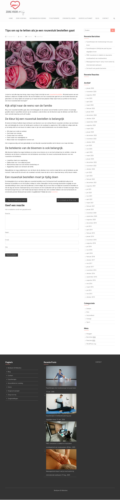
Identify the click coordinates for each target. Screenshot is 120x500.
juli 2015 (88, 290)
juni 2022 (89, 173)
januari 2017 (90, 267)
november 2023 (91, 139)
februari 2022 (90, 179)
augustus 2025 (91, 95)
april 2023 (89, 152)
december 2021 (91, 183)
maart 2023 (89, 156)
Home (11, 18)
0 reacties (29, 37)
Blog (97, 18)
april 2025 (89, 102)
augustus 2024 (91, 125)
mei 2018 (89, 250)
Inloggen (89, 334)
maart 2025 (89, 105)
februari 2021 (90, 206)
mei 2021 (89, 196)
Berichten (91, 337)
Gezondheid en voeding (38, 18)
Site (6, 247)
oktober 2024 (90, 119)
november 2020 (91, 213)
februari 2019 (90, 233)
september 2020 (91, 216)
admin (21, 37)
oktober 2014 (90, 297)
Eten (87, 312)
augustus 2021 (91, 186)
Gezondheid (40, 37)
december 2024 (91, 115)
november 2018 (91, 240)
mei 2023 (89, 149)
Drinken (88, 309)
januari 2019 (90, 237)
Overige (88, 319)
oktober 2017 (90, 260)
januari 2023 (90, 159)
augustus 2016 (91, 280)
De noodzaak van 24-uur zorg (68, 200)
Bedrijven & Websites (14, 368)
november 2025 (91, 92)
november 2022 (91, 166)
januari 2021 (90, 210)
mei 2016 (89, 284)
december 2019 (91, 223)
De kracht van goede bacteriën (96, 69)
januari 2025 (90, 112)
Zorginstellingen (69, 18)
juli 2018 (88, 247)
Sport (88, 322)
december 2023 (91, 136)
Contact (105, 18)
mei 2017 (89, 264)
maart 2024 (89, 129)
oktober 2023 (90, 142)
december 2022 (91, 162)
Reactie (7, 214)
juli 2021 (88, 189)
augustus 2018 (91, 243)
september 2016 (91, 277)
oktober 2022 (90, 169)
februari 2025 (90, 109)
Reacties (90, 341)
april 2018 (89, 253)
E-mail (7, 240)
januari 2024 (90, 132)
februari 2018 (90, 257)
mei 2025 (89, 98)
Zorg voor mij (21, 18)
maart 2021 (89, 203)
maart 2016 (89, 287)
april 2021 (89, 200)
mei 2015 (89, 294)
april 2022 (89, 176)
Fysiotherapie (54, 18)
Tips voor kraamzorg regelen (16, 200)
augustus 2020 (91, 220)
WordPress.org (91, 344)
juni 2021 (89, 193)
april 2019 (89, 230)
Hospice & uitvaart (85, 18)
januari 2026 (90, 88)
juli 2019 (88, 226)
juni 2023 (89, 146)
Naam (7, 233)
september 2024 (91, 122)
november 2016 (91, 270)
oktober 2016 (90, 274)
